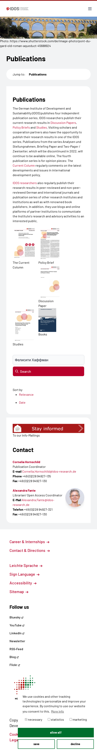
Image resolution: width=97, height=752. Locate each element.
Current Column (24, 165)
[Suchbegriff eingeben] (48, 360)
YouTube (17, 625)
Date (22, 402)
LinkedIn (17, 633)
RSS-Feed (16, 649)
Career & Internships (29, 541)
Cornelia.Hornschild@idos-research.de (49, 471)
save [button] (36, 744)
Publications (38, 74)
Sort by (17, 390)
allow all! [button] (56, 732)
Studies (41, 127)
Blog (14, 657)
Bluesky (17, 617)
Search (23, 371)
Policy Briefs (21, 127)
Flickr (15, 665)
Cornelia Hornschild (26, 462)
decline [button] (75, 744)
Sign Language (24, 574)
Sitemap (19, 591)
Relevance (26, 394)
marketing (78, 719)
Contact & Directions (30, 550)
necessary (33, 719)
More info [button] (57, 711)
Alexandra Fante (24, 490)
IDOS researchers (25, 183)
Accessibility (23, 582)
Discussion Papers (63, 122)
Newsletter (17, 641)
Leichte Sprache (26, 565)
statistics (56, 719)
